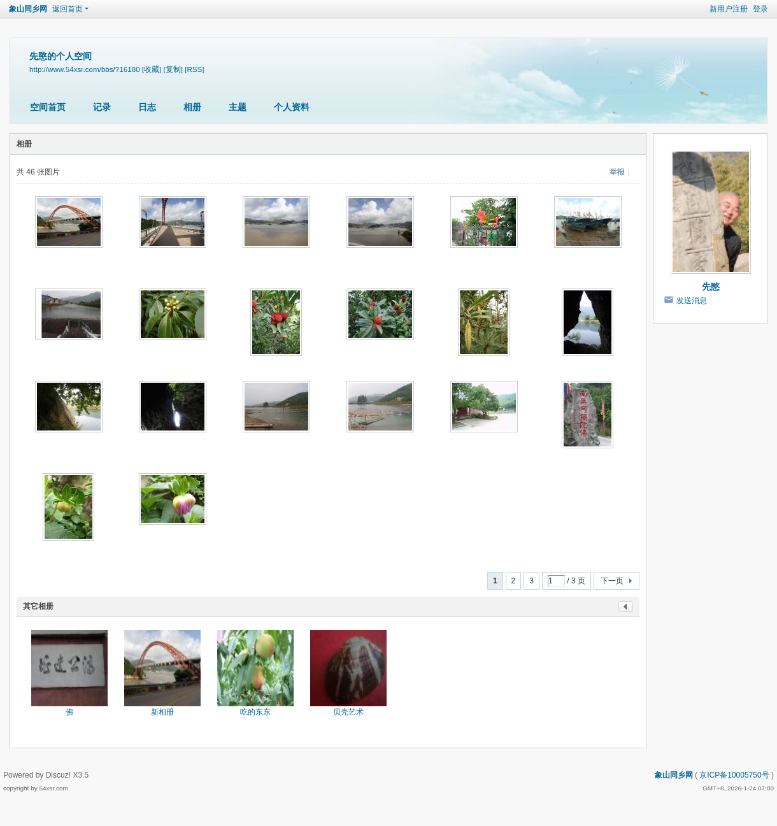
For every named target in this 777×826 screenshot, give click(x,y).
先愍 (711, 286)
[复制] (173, 69)
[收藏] (151, 69)
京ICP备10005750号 (734, 775)
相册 (192, 107)
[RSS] (194, 69)
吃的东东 (255, 712)
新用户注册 (728, 8)
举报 (617, 171)
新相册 (162, 712)
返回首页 (67, 8)
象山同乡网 (28, 8)
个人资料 (292, 107)
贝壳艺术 (348, 712)
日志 (147, 107)
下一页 (612, 580)
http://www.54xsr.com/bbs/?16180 (84, 69)
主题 (237, 107)
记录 (102, 107)
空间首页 (48, 107)
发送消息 (691, 300)
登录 (760, 8)
